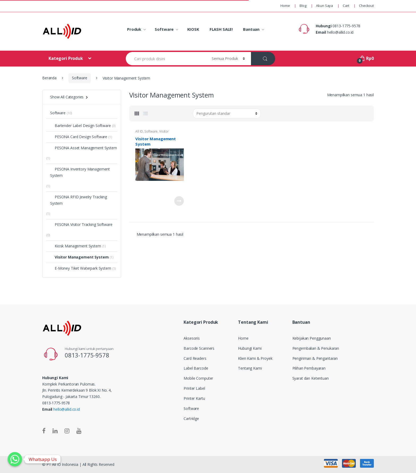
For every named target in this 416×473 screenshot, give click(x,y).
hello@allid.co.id (66, 409)
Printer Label (194, 388)
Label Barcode (196, 368)
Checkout (366, 5)
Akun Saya (324, 5)
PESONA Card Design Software (78, 136)
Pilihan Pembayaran (309, 368)
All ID (139, 131)
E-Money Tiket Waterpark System (80, 268)
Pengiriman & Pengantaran (315, 358)
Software (164, 29)
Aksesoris (192, 338)
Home (285, 5)
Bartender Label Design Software (80, 125)
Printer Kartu (194, 398)
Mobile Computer (198, 378)
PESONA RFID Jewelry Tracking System (78, 200)
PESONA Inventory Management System (80, 172)
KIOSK (193, 29)
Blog (303, 5)
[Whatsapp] (15, 459)
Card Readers (195, 358)
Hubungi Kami (249, 348)
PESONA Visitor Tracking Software (81, 224)
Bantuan (251, 29)
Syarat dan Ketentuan (310, 378)
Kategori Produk (66, 58)
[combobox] (166, 58)
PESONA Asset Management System (83, 147)
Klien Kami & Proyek (255, 358)
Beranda (49, 77)
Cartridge (191, 418)
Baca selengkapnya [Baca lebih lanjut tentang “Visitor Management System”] (179, 201)
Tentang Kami (250, 368)
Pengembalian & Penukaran (315, 348)
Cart (346, 5)
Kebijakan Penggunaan (311, 338)
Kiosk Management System (75, 245)
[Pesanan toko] (227, 113)
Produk (134, 29)
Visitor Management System (152, 133)
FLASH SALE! (221, 29)
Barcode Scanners (199, 348)
